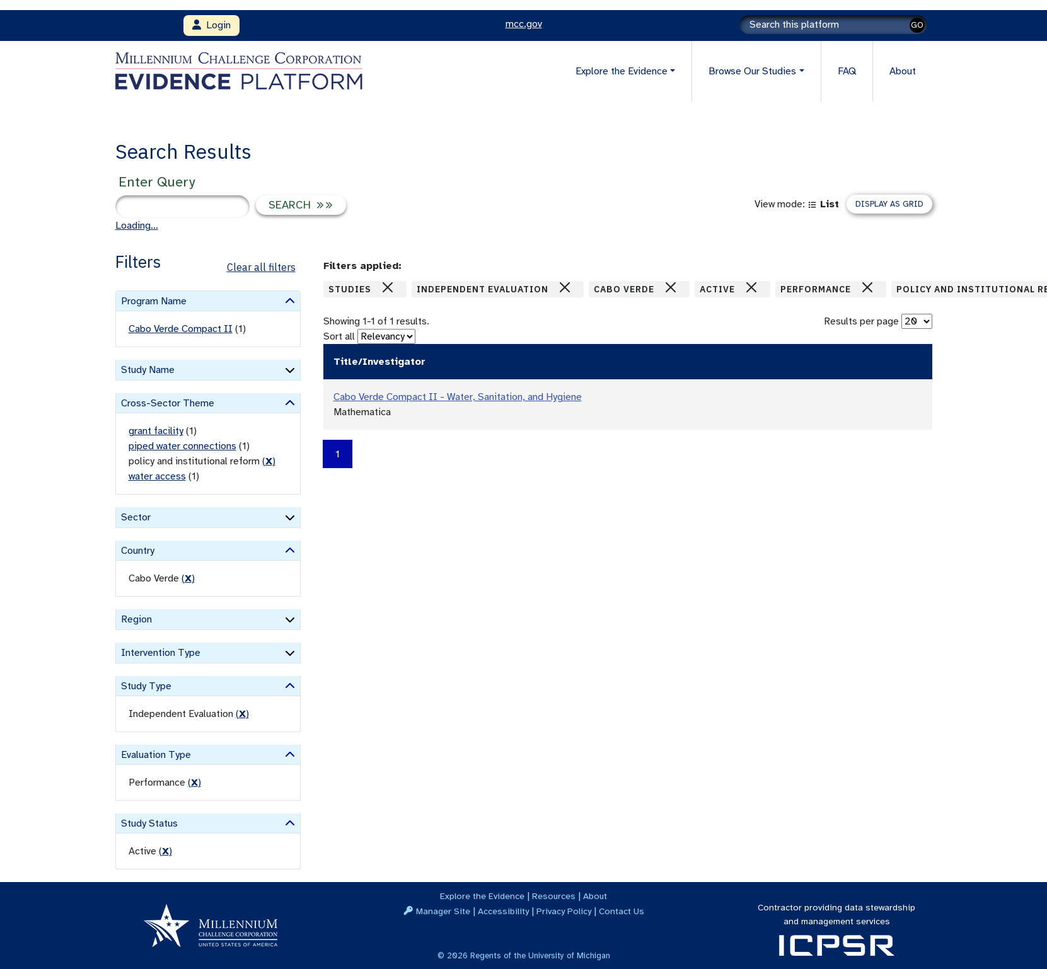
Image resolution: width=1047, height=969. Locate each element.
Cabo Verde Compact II (181, 329)
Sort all (339, 336)
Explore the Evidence (482, 896)
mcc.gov (524, 24)
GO (917, 25)
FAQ (847, 71)
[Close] (388, 287)
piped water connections (182, 446)
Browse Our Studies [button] (752, 71)
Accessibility (503, 911)
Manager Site (443, 911)
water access (157, 476)
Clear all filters (261, 267)
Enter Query (157, 181)
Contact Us (621, 911)
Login (211, 25)
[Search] (833, 24)
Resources (554, 896)
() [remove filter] (268, 461)
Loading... (136, 225)
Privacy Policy (563, 911)
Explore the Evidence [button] (622, 71)
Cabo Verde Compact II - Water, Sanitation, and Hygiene (457, 397)
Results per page (861, 321)
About (902, 71)
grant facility (156, 431)
